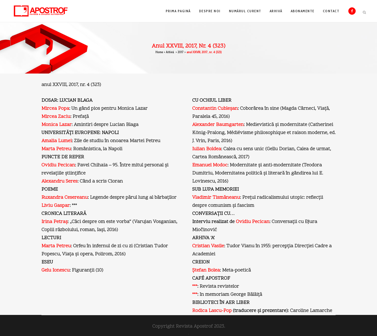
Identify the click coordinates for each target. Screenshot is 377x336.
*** (74, 205)
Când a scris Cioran (101, 181)
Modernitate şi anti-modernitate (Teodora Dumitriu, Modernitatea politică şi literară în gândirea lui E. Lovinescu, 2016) (257, 173)
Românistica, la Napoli (97, 149)
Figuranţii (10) (87, 270)
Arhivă (170, 52)
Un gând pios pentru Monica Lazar (109, 108)
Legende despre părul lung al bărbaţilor (133, 197)
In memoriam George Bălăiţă (231, 294)
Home (159, 52)
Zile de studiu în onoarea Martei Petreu (117, 140)
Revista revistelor (219, 286)
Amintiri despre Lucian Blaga (106, 124)
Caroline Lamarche (311, 310)
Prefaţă (81, 116)
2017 (181, 52)
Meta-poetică (236, 270)
